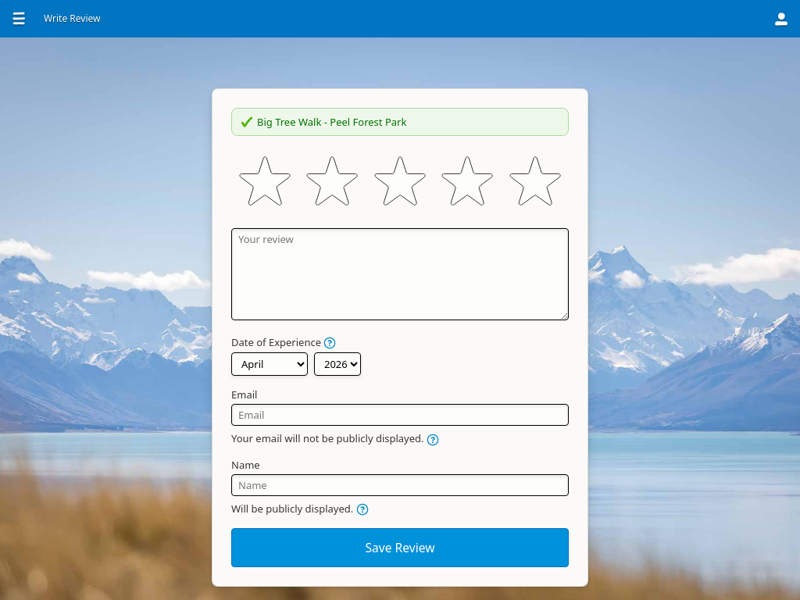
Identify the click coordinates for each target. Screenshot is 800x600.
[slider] (400, 182)
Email (244, 394)
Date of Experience (283, 342)
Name (245, 465)
